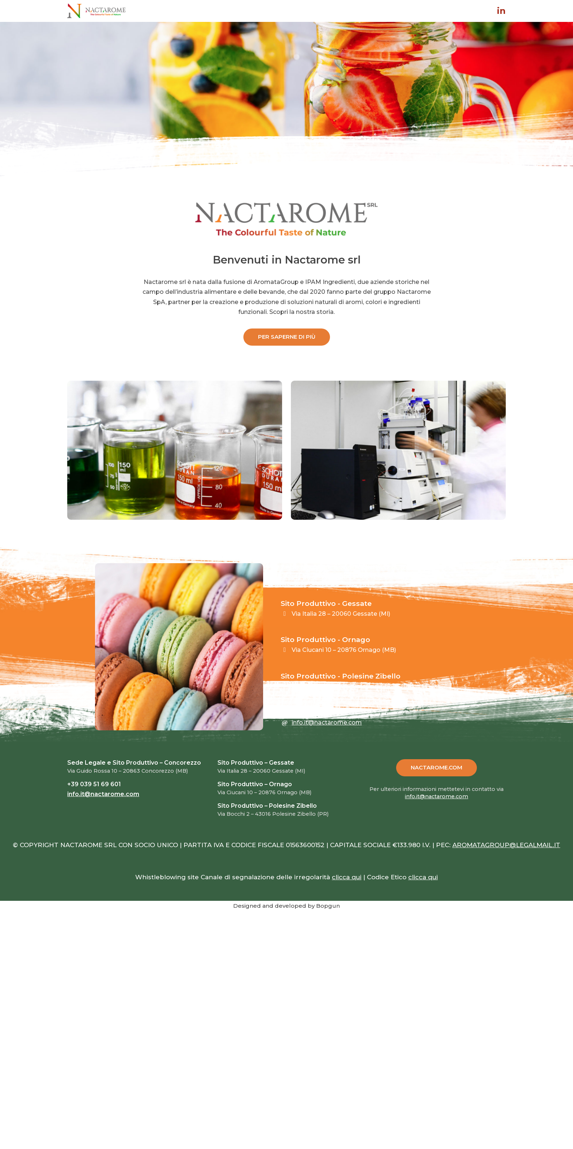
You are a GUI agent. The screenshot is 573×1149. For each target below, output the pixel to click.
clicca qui (346, 877)
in (501, 11)
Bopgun (328, 905)
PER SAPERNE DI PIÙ (286, 336)
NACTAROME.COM (436, 767)
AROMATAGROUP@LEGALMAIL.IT (506, 845)
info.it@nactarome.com (327, 722)
